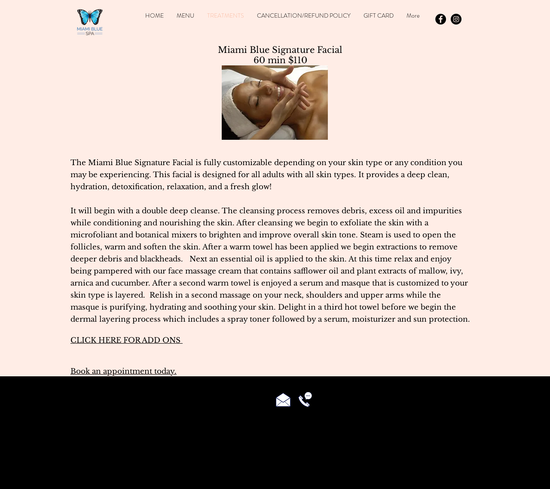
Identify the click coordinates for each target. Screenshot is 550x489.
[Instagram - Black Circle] (456, 19)
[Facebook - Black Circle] (440, 19)
